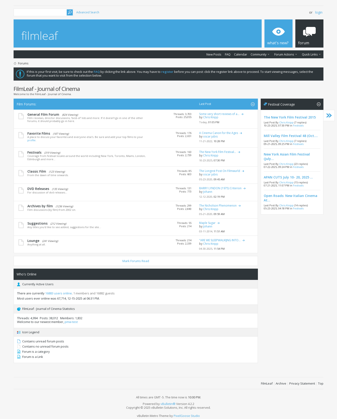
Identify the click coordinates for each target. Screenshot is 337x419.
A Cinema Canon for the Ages (218, 133)
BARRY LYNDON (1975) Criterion (220, 188)
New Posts (213, 54)
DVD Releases (38, 188)
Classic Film (36, 171)
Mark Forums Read (135, 261)
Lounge (33, 240)
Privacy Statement (302, 383)
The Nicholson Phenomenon (218, 206)
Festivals (34, 152)
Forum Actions (284, 54)
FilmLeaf (267, 383)
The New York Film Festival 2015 (290, 117)
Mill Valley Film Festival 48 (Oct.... (291, 135)
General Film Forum (43, 114)
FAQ (228, 54)
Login (318, 12)
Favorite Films (38, 133)
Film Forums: (26, 104)
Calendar (240, 54)
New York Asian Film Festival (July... (287, 156)
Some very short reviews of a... (219, 114)
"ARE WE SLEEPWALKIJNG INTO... (220, 240)
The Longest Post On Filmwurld (219, 171)
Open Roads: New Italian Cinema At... (290, 197)
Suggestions (37, 223)
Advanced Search (87, 12)
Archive (281, 383)
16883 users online (58, 293)
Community (259, 54)
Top (320, 383)
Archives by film (40, 206)
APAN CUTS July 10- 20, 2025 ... (288, 177)
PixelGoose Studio (187, 416)
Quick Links (310, 54)
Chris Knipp (286, 122)
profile (31, 140)
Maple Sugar (207, 223)
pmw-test (71, 322)
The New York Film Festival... (217, 152)
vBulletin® (168, 404)
